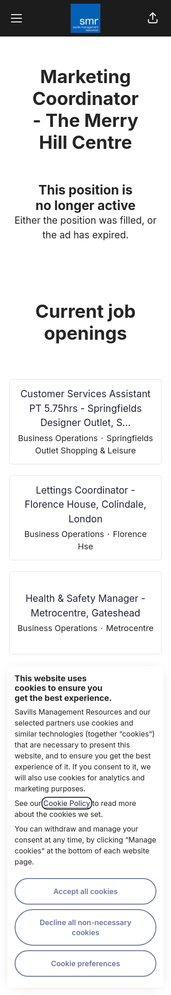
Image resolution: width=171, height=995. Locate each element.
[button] (153, 18)
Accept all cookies (85, 891)
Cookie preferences (85, 963)
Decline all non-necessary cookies (85, 927)
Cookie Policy (66, 803)
